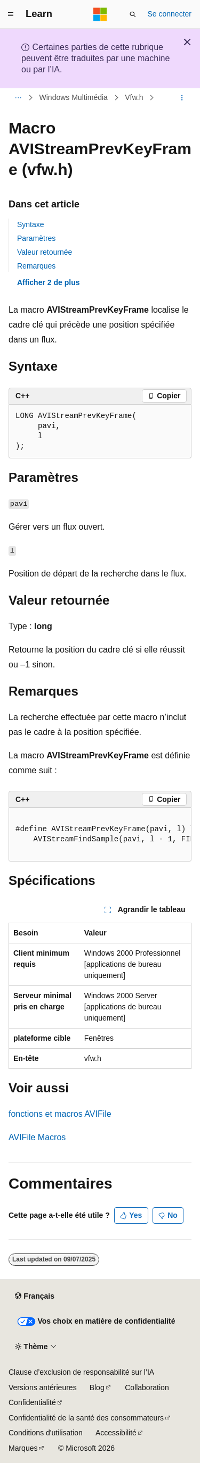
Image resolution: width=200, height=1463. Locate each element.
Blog (97, 1387)
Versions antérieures (43, 1387)
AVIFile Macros (37, 1137)
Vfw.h (134, 98)
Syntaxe (30, 224)
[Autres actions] (182, 97)
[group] (100, 835)
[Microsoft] (100, 14)
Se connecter (170, 14)
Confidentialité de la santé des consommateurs (86, 1418)
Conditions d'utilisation (46, 1432)
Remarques (36, 266)
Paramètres (36, 238)
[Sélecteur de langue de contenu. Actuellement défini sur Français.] (34, 1296)
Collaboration (147, 1387)
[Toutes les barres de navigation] (18, 97)
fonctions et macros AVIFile (60, 1113)
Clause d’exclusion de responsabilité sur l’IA (81, 1372)
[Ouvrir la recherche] (132, 14)
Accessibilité (116, 1432)
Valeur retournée (44, 252)
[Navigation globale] (10, 14)
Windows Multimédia (73, 98)
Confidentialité (32, 1402)
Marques (23, 1448)
